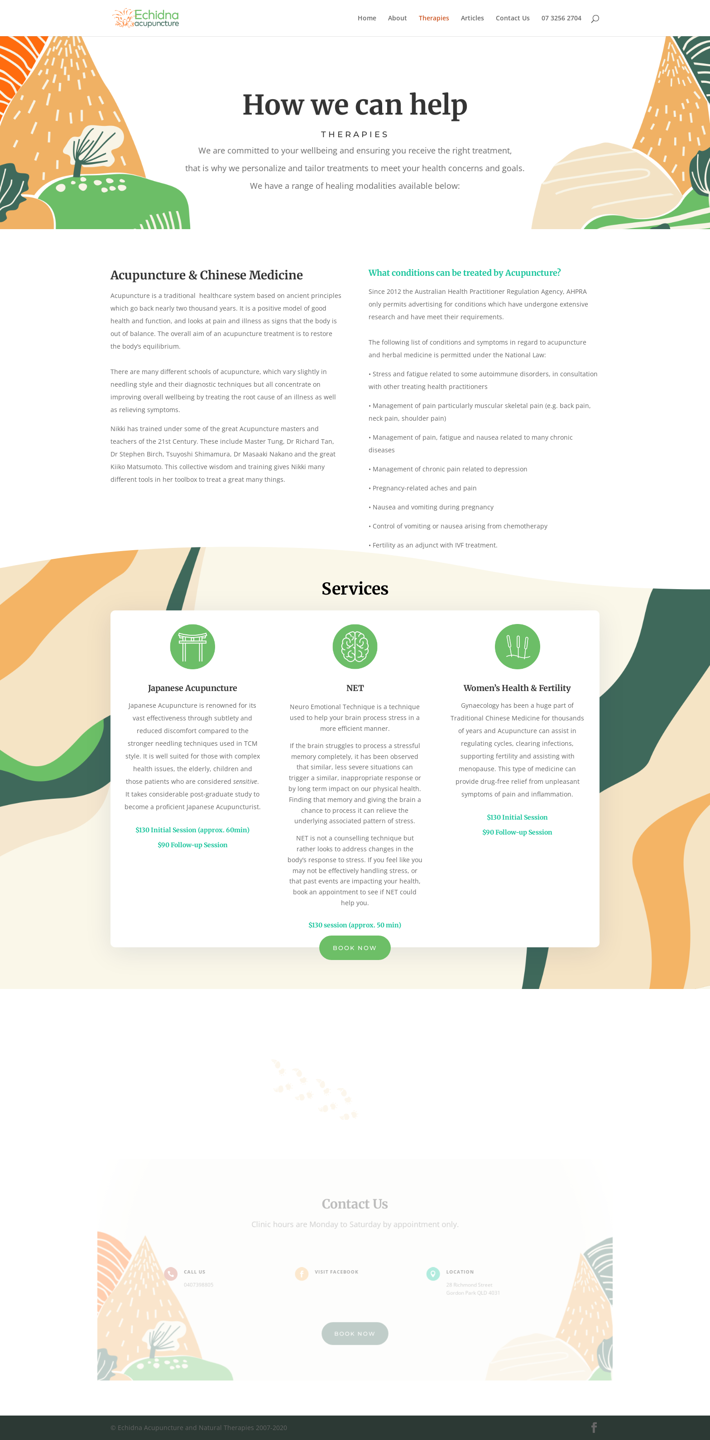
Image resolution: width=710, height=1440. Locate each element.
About (397, 18)
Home (367, 18)
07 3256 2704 (561, 18)
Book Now (355, 947)
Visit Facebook (338, 1271)
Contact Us (513, 18)
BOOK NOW (355, 1332)
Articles (472, 18)
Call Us (199, 1271)
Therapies (434, 18)
